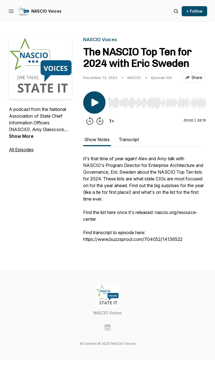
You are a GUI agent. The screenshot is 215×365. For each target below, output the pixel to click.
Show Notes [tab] (97, 139)
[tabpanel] (144, 201)
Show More (21, 136)
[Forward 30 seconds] (100, 121)
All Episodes (21, 149)
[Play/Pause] (94, 102)
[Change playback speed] (111, 121)
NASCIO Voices (46, 11)
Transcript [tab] (129, 139)
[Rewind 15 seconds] (90, 121)
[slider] (157, 103)
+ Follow (194, 11)
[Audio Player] (157, 101)
